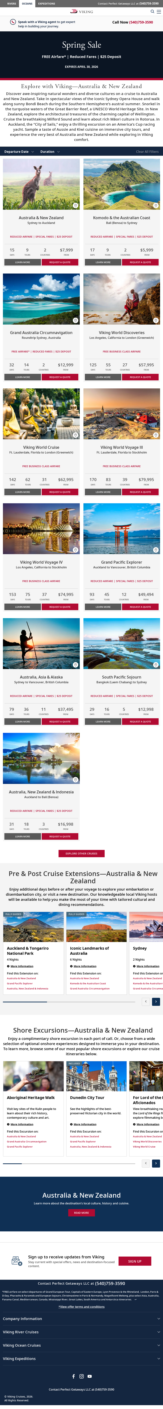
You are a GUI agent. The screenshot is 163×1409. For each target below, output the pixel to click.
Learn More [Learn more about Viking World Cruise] (22, 492)
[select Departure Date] (19, 151)
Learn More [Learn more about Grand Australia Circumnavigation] (22, 377)
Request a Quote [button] (59, 262)
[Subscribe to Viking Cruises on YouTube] (89, 1376)
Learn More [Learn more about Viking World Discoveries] (103, 377)
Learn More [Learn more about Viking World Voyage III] (103, 492)
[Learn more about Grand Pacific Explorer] (121, 528)
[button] (159, 11)
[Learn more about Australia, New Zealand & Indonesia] (41, 758)
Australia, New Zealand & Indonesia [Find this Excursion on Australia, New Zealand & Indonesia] (90, 1146)
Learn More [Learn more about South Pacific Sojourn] (103, 721)
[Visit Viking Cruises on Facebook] (73, 1376)
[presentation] (146, 1002)
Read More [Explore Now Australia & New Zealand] (81, 1212)
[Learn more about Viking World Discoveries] (121, 299)
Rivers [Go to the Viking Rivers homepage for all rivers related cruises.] (11, 3)
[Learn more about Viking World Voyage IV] (41, 528)
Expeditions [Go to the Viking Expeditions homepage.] (46, 3)
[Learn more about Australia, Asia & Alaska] (41, 643)
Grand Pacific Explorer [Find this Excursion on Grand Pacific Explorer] (20, 1146)
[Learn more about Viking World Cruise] (41, 413)
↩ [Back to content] (136, 1299)
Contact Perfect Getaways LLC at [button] (128, 3)
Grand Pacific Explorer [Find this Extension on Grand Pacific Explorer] (20, 983)
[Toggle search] (152, 11)
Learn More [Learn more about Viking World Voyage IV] (22, 606)
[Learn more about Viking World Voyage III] (121, 413)
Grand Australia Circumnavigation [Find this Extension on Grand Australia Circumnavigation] (90, 988)
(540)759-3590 (141, 22)
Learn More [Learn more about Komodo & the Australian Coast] (103, 262)
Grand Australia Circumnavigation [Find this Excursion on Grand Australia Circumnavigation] (26, 1141)
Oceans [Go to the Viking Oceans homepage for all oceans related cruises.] (27, 3)
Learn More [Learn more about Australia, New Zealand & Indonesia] (22, 836)
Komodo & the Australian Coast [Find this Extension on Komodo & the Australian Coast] (88, 983)
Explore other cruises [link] (81, 853)
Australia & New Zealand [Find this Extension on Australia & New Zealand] (21, 978)
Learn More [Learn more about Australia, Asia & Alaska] (22, 721)
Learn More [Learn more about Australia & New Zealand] (22, 262)
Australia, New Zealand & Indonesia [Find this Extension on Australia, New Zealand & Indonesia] (27, 988)
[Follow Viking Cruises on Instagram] (81, 1376)
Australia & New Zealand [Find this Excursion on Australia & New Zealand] (21, 1136)
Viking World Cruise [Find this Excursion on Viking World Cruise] (144, 1146)
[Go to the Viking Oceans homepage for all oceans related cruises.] (81, 11)
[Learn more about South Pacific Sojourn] (121, 643)
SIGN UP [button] (135, 1261)
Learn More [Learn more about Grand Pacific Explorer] (103, 606)
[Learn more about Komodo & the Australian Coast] (121, 184)
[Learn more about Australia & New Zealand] (41, 184)
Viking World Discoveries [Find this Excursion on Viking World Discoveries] (147, 1141)
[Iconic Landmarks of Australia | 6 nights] (96, 927)
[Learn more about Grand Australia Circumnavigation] (41, 299)
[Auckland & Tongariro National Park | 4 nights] (33, 927)
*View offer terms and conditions (82, 1307)
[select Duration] (50, 151)
